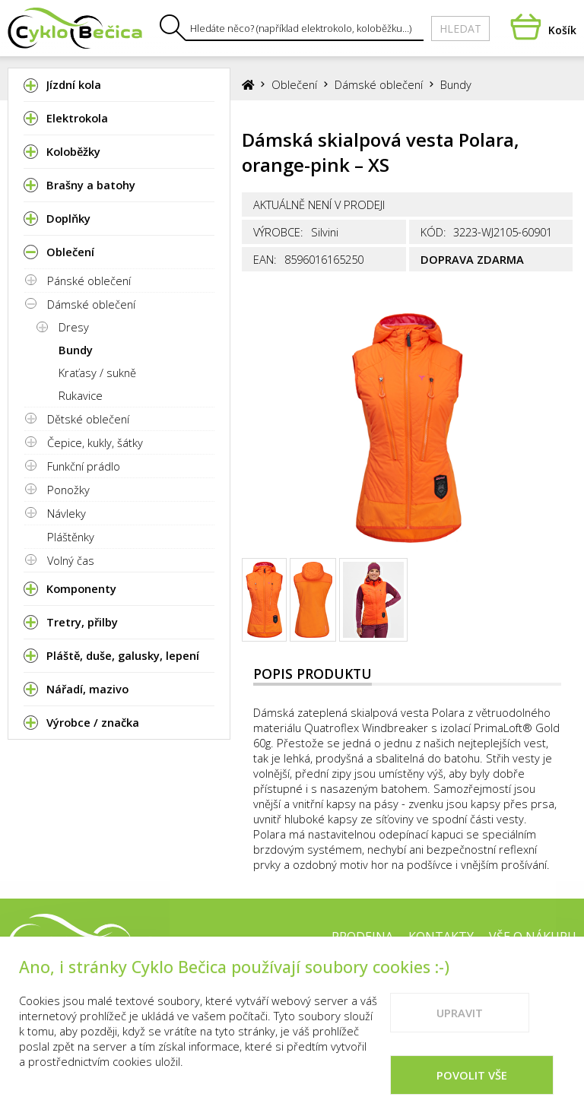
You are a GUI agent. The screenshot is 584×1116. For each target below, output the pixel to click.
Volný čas (70, 560)
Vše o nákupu (532, 936)
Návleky (66, 513)
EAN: (265, 259)
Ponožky (68, 489)
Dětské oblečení (88, 418)
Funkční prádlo (83, 466)
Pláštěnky (70, 536)
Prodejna (362, 936)
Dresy (74, 326)
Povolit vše (471, 1091)
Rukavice (81, 395)
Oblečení (294, 84)
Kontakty (441, 936)
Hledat (460, 28)
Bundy (76, 349)
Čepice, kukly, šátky (95, 442)
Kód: (433, 231)
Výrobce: (278, 231)
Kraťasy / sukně (97, 372)
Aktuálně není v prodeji (319, 204)
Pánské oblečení (89, 280)
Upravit (459, 1028)
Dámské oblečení (91, 304)
